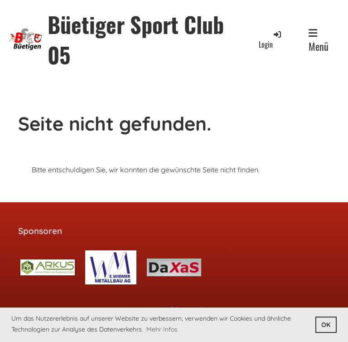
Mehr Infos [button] (162, 329)
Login (270, 39)
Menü (319, 41)
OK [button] (325, 325)
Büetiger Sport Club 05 (136, 39)
